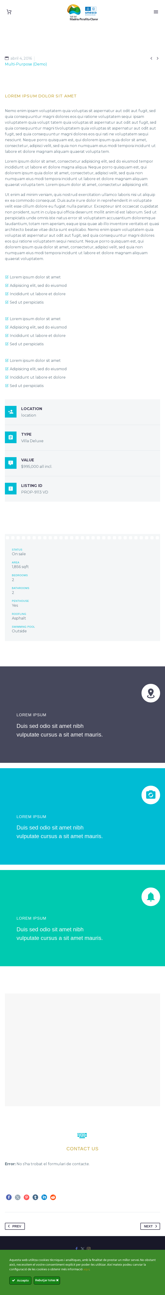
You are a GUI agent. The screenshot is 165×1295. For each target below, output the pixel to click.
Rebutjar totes (47, 1280)
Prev (13, 1226)
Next (151, 1226)
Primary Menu (156, 11)
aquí (86, 1269)
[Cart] (9, 12)
